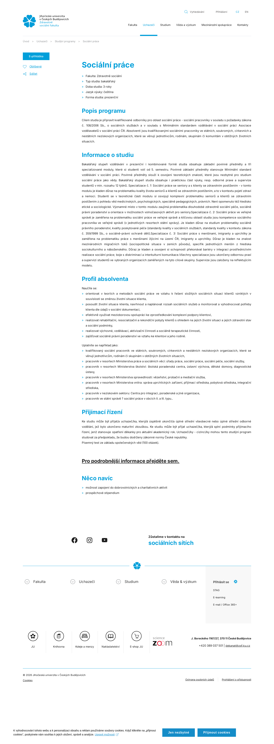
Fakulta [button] (132, 24)
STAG (216, 590)
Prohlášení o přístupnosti (236, 679)
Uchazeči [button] (149, 24)
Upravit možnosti (107, 739)
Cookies (28, 680)
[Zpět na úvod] (45, 21)
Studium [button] (165, 24)
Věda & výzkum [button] (183, 581)
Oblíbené (35, 66)
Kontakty (242, 24)
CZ (237, 11)
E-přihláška (36, 56)
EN (246, 11)
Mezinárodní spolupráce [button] (217, 24)
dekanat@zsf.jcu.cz (237, 645)
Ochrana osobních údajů (199, 679)
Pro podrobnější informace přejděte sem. (130, 461)
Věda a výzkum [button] (186, 24)
